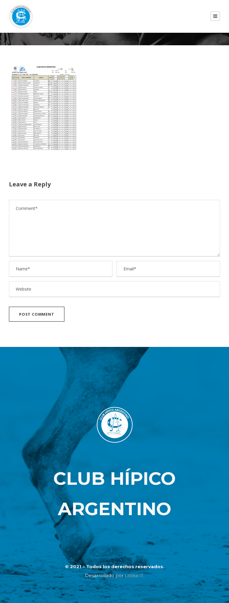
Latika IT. (134, 575)
